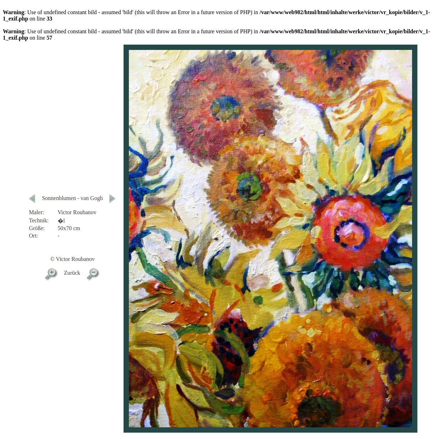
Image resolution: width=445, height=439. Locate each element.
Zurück (72, 273)
